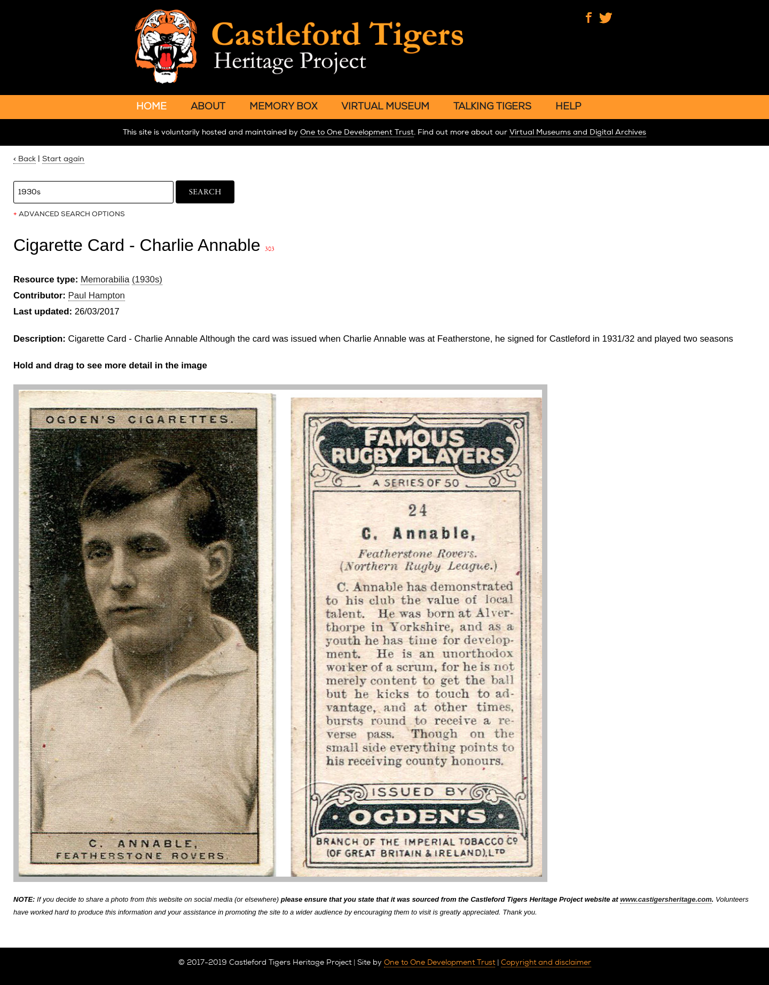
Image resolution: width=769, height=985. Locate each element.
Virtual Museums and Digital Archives (577, 132)
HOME (151, 106)
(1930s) (147, 279)
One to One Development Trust (357, 132)
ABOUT (208, 106)
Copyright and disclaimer (546, 962)
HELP (568, 106)
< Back (24, 158)
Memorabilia (105, 279)
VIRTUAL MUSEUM (385, 106)
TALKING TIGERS (492, 106)
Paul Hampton (96, 295)
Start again (63, 158)
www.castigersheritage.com (665, 899)
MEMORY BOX (283, 106)
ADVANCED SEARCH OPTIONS (69, 214)
